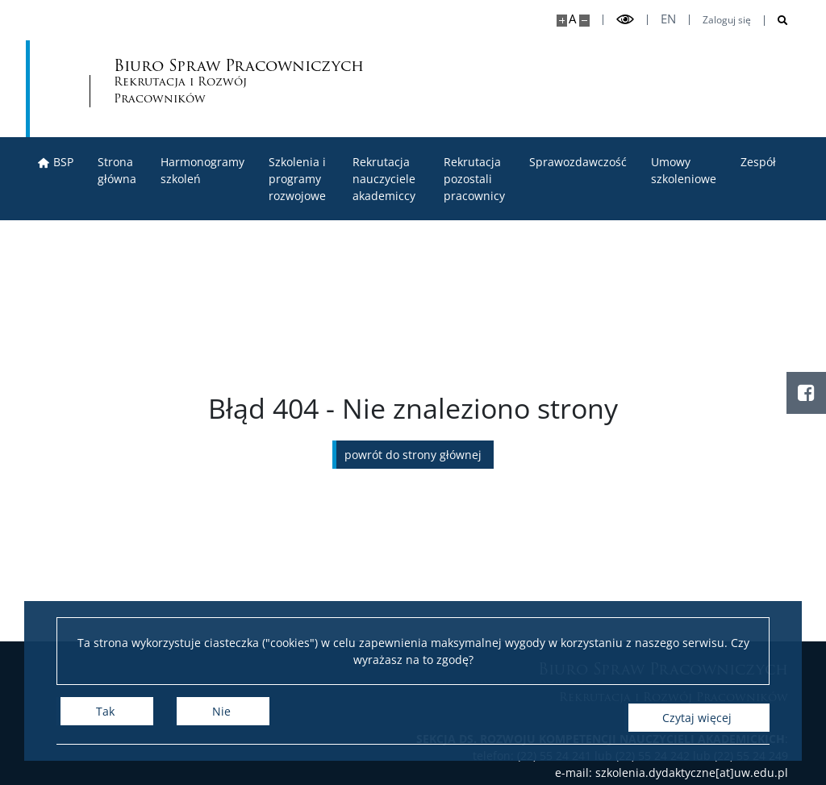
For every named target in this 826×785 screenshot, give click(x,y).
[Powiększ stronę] (562, 21)
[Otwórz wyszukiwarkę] (776, 20)
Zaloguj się (727, 20)
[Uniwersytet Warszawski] (147, 88)
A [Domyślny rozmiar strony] (572, 19)
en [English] (668, 19)
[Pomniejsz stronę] (584, 21)
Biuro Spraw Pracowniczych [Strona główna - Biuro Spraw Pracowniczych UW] (369, 82)
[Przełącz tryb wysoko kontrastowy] (625, 20)
